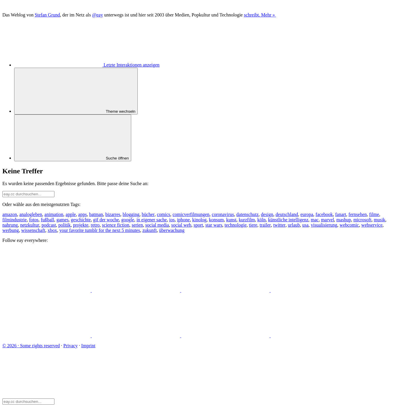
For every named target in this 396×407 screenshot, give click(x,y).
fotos (34, 219)
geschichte (81, 219)
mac (315, 219)
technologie (235, 224)
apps (82, 214)
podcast (48, 224)
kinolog (199, 219)
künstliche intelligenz (288, 219)
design (267, 214)
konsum (216, 219)
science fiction (115, 224)
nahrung (10, 224)
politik (64, 224)
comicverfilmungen (191, 214)
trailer (265, 224)
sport (198, 224)
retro (95, 224)
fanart (340, 214)
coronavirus (223, 214)
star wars (213, 224)
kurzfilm (247, 219)
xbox (52, 230)
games (62, 219)
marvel (327, 219)
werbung (10, 230)
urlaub (294, 224)
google (127, 219)
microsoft (362, 219)
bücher (148, 214)
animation (53, 214)
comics (163, 214)
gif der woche (106, 219)
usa (305, 224)
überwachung (171, 230)
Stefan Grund (47, 14)
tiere (253, 224)
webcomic (349, 224)
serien (137, 224)
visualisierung (324, 224)
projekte (80, 224)
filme (374, 214)
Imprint (88, 345)
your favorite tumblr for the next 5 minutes (99, 230)
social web (181, 224)
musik (379, 219)
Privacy (70, 345)
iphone (183, 219)
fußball (47, 219)
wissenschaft (33, 230)
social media (157, 224)
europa (306, 214)
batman (96, 214)
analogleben (30, 214)
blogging (131, 214)
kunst (231, 219)
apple (71, 214)
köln (261, 219)
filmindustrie (14, 219)
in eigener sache (152, 219)
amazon (9, 214)
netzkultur (29, 224)
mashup (343, 219)
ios (172, 219)
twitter (279, 224)
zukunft (149, 230)
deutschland (287, 214)
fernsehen (358, 214)
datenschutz (247, 214)
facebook (324, 214)
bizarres (112, 214)
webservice (371, 224)
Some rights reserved (31, 345)
